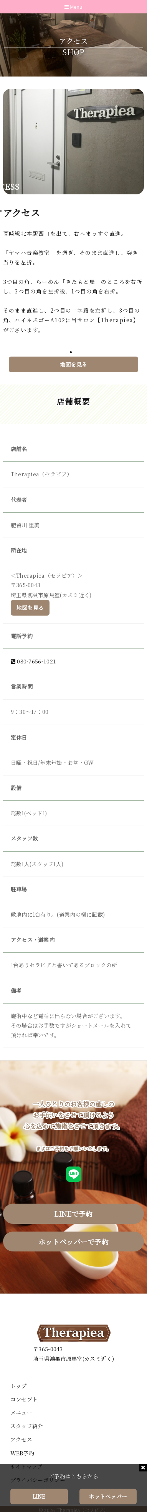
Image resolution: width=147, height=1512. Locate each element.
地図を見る (74, 365)
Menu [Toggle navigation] (73, 7)
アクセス (21, 1439)
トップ (18, 1386)
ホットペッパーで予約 (73, 1241)
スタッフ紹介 (26, 1426)
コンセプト (24, 1399)
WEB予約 (22, 1453)
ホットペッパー (108, 1496)
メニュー (21, 1412)
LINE (39, 1496)
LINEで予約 (73, 1214)
